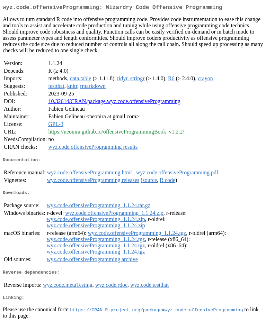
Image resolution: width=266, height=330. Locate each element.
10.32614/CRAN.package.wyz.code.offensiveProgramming (114, 103)
